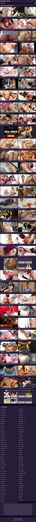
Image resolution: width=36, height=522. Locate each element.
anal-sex (2, 413)
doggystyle (3, 444)
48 (22, 390)
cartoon (2, 432)
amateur (2, 409)
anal (2, 411)
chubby (2, 438)
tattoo (20, 479)
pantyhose (21, 446)
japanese (2, 489)
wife (20, 498)
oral (20, 434)
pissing (20, 452)
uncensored (21, 485)
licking (20, 419)
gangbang (3, 465)
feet (2, 458)
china (2, 434)
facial (2, 454)
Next (29, 390)
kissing (2, 502)
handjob (2, 477)
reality (20, 456)
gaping (2, 467)
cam (2, 429)
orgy (20, 438)
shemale (21, 471)
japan (2, 487)
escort (2, 452)
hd (1, 483)
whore (20, 496)
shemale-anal (21, 473)
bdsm (2, 427)
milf (20, 425)
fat (1, 456)
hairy (2, 475)
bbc (1, 423)
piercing (20, 448)
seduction (20, 465)
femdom (2, 463)
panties (20, 444)
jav (1, 492)
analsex (2, 417)
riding (20, 461)
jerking (2, 496)
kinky (2, 500)
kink (2, 498)
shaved (20, 467)
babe (2, 419)
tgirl (20, 483)
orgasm (20, 436)
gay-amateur (3, 471)
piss (19, 450)
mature (20, 423)
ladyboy (20, 411)
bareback (3, 421)
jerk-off (2, 494)
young (20, 500)
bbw (2, 425)
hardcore (3, 479)
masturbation (21, 421)
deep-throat (3, 440)
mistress (20, 429)
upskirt (20, 487)
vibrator (20, 489)
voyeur (20, 492)
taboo (20, 477)
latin (20, 415)
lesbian (20, 417)
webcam (20, 494)
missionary (21, 427)
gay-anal (2, 473)
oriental (20, 440)
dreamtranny (3, 448)
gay (2, 469)
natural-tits (21, 432)
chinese (2, 436)
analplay (2, 415)
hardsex (2, 481)
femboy (2, 461)
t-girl (20, 475)
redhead (20, 458)
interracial (3, 485)
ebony (2, 450)
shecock (20, 469)
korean (20, 409)
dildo (2, 442)
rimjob (20, 463)
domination (3, 446)
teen (20, 481)
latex (20, 413)
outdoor (20, 442)
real (20, 454)
